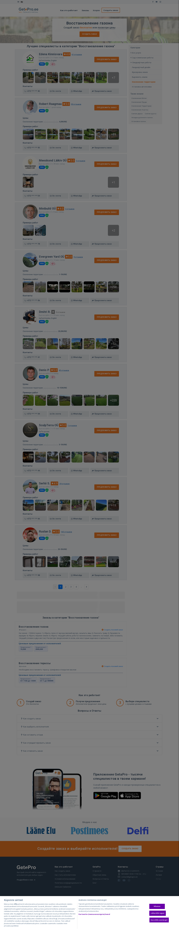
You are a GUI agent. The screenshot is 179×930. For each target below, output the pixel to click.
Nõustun (157, 906)
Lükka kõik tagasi (157, 913)
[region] (89, 913)
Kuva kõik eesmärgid (159, 920)
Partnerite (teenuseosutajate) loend (94, 914)
